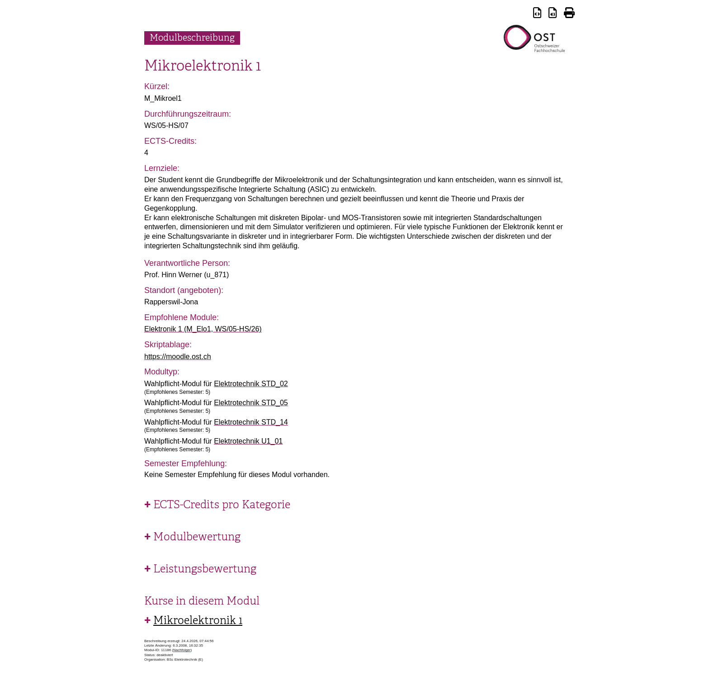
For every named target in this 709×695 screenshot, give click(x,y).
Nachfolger (182, 650)
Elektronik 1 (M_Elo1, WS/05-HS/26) (203, 329)
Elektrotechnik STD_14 (251, 422)
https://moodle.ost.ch (177, 356)
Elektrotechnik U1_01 (248, 441)
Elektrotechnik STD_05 (251, 403)
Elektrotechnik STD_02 (251, 384)
